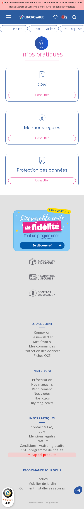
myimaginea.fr (42, 403)
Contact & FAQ (42, 427)
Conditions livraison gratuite (42, 445)
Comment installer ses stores (42, 488)
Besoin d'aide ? (43, 28)
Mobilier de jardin (42, 483)
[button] (78, 490)
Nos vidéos (42, 393)
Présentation (42, 380)
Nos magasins (42, 384)
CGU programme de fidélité (42, 450)
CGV (42, 432)
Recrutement (42, 389)
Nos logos (42, 398)
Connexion (42, 332)
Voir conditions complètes (61, 6)
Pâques (42, 479)
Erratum (42, 441)
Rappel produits (42, 455)
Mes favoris (42, 342)
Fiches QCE (42, 355)
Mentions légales (42, 436)
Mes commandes (42, 346)
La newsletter (42, 337)
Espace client (14, 28)
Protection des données (42, 351)
